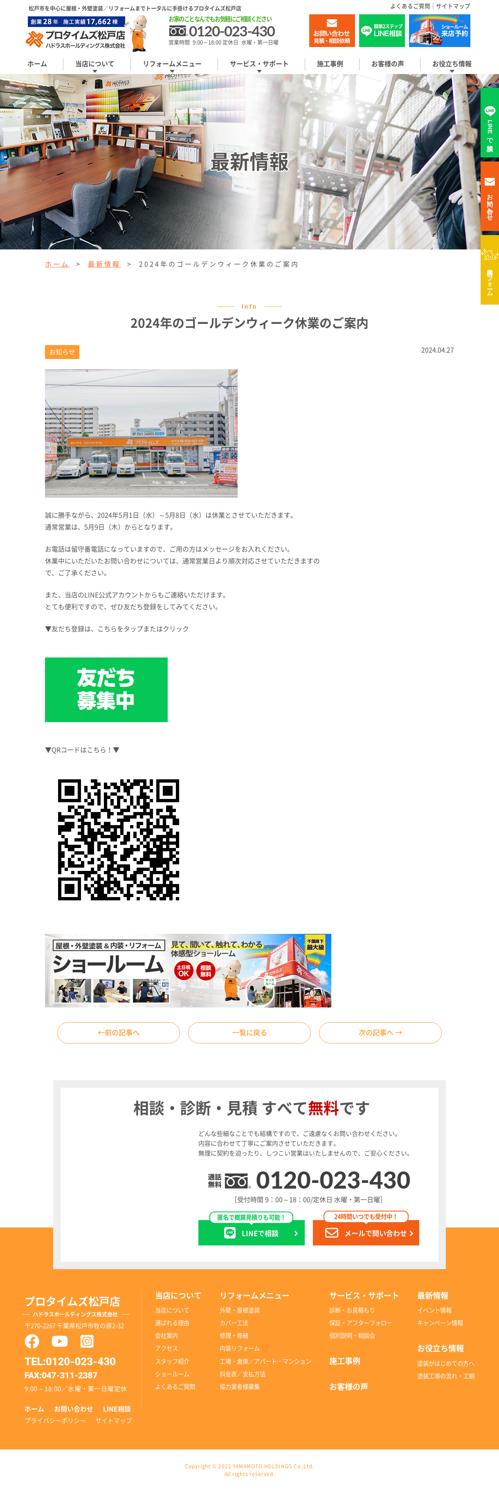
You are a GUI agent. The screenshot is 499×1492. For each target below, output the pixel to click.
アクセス (166, 1349)
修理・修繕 (234, 1337)
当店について (95, 64)
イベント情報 (434, 1311)
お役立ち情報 (452, 64)
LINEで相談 (251, 1230)
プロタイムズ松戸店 (83, 1309)
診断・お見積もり (352, 1311)
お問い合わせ (73, 1410)
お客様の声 (387, 64)
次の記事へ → (380, 1033)
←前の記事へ (119, 1033)
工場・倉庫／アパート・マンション (265, 1362)
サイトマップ (453, 6)
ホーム (37, 64)
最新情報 (104, 264)
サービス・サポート (259, 64)
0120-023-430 (333, 1180)
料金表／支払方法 (242, 1375)
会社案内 (166, 1337)
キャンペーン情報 (440, 1324)
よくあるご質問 (410, 6)
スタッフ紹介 (172, 1362)
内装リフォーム (490, 279)
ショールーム (172, 1375)
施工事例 (330, 64)
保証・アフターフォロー (360, 1324)
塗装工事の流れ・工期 (445, 1377)
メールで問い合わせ (366, 1230)
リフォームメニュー (172, 64)
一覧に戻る (249, 1033)
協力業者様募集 (240, 1387)
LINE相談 (117, 1410)
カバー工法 (234, 1324)
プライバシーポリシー (55, 1421)
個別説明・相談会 (352, 1337)
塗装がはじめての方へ (445, 1364)
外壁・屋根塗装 (240, 1311)
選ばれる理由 (172, 1324)
